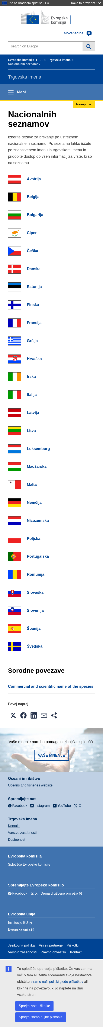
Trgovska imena (59, 60)
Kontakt (14, 826)
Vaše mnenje (51, 755)
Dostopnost (16, 839)
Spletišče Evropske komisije (29, 864)
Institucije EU (18, 922)
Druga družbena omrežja (59, 893)
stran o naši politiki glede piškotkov (57, 981)
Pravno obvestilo (53, 952)
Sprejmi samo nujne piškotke (40, 1017)
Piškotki (72, 945)
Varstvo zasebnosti (22, 833)
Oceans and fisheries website (30, 785)
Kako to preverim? (86, 3)
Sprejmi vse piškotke (34, 1006)
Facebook (17, 893)
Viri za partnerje (51, 945)
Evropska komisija (21, 60)
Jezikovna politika (21, 945)
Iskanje (89, 46)
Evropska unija (19, 929)
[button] (13, 715)
